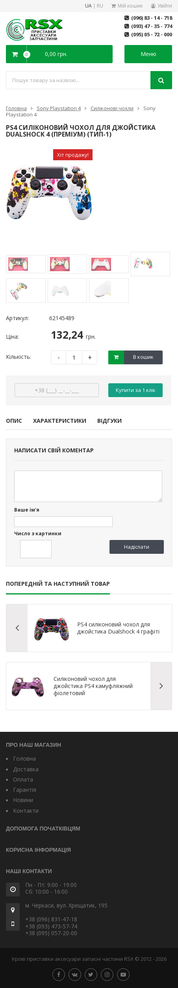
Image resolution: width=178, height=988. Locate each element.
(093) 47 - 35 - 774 (151, 26)
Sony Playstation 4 (59, 108)
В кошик (143, 356)
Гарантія (24, 789)
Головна (16, 108)
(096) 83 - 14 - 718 (151, 17)
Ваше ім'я (26, 510)
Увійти (165, 5)
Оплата (23, 779)
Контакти (26, 810)
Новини (23, 800)
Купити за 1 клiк (136, 390)
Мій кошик (130, 5)
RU (100, 6)
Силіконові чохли (112, 108)
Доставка (26, 769)
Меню (148, 54)
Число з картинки (37, 534)
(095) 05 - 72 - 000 (151, 34)
